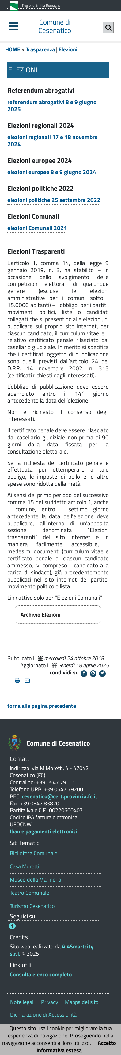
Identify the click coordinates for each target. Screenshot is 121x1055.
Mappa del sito (82, 1002)
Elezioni (68, 49)
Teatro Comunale (29, 893)
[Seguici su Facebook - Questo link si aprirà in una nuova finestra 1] (12, 926)
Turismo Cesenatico (32, 906)
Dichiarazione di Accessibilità (43, 1014)
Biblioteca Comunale (33, 853)
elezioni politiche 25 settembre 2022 (53, 200)
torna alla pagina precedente (41, 706)
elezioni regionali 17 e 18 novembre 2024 (52, 140)
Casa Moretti (24, 866)
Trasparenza (40, 49)
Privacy (49, 1002)
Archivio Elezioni (41, 614)
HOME (12, 49)
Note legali (22, 1002)
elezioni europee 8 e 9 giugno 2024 (51, 172)
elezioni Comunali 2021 (37, 228)
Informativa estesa (59, 1050)
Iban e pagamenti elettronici (44, 831)
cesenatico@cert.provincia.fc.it (59, 796)
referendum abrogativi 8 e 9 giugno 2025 (51, 105)
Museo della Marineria (35, 879)
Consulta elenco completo (41, 974)
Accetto (107, 1043)
